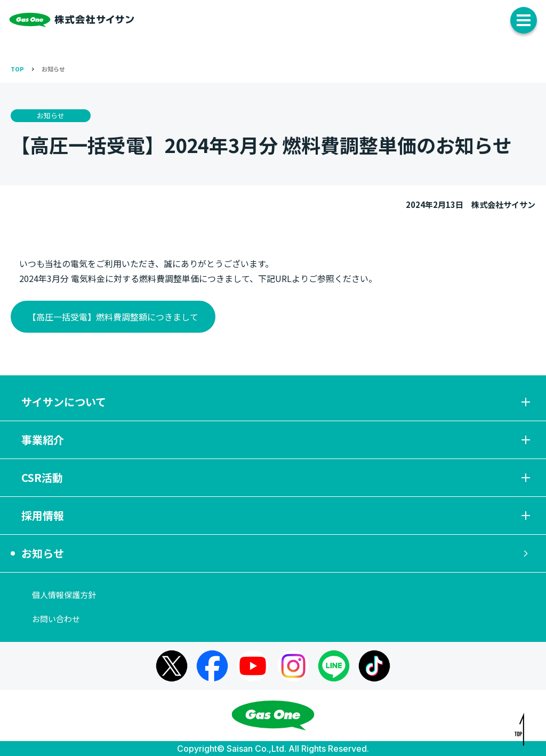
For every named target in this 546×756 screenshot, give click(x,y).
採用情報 (277, 515)
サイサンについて (277, 401)
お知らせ (53, 69)
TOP (17, 69)
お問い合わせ (56, 618)
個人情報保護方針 (64, 594)
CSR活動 (277, 477)
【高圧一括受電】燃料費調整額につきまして (113, 316)
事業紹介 (277, 439)
